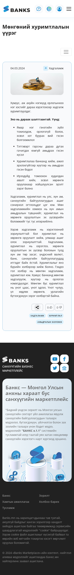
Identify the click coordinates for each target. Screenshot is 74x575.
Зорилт (44, 495)
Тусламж (8, 508)
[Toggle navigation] (66, 52)
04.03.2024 (17, 68)
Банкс (6, 495)
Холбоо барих (49, 502)
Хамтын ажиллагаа (15, 502)
